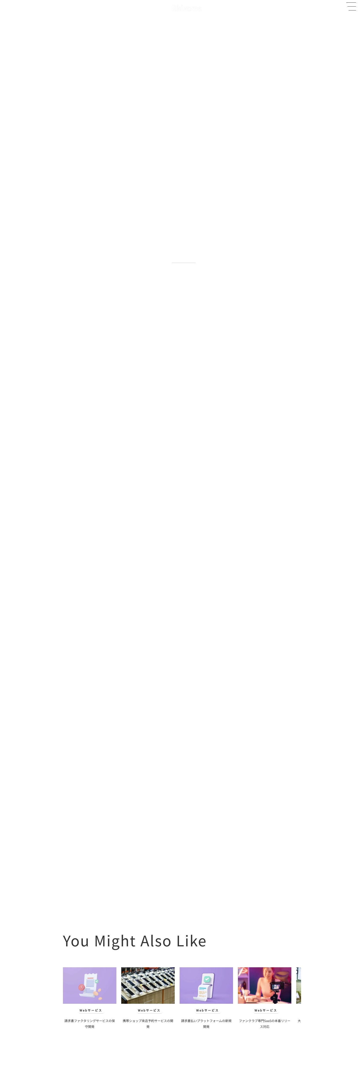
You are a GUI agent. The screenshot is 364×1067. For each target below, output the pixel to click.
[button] (351, 6)
